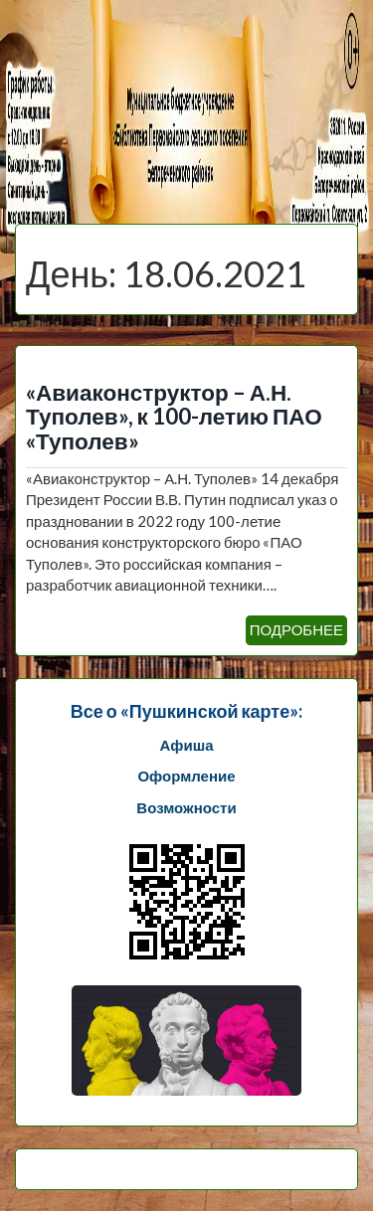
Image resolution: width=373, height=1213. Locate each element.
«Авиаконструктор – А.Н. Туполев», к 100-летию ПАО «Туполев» (174, 417)
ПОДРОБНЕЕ (296, 629)
